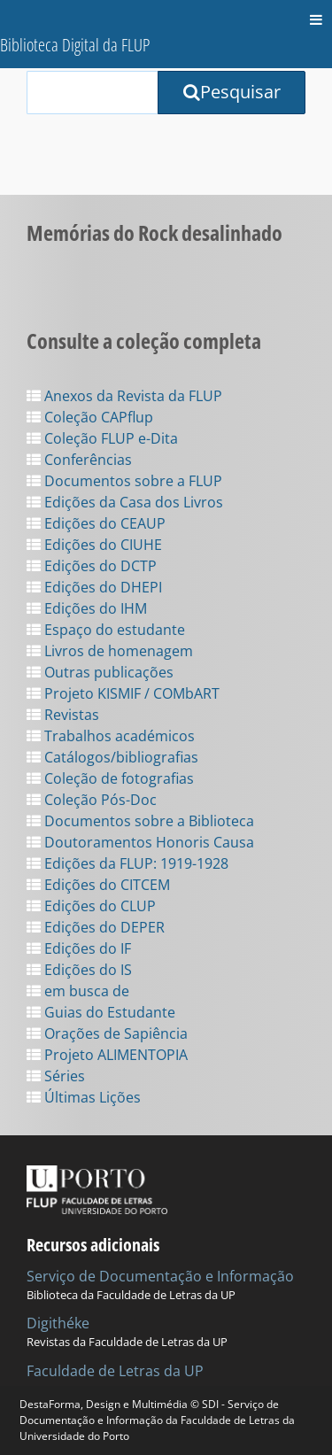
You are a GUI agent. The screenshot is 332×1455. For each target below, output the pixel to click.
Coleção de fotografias (110, 778)
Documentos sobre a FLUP (124, 481)
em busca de (78, 991)
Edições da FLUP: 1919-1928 (127, 863)
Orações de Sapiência (107, 1033)
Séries (56, 1076)
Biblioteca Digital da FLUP (75, 45)
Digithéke (58, 1323)
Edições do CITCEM (98, 884)
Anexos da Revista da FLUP (124, 396)
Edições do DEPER (96, 927)
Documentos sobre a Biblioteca (140, 821)
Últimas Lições (84, 1097)
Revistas (63, 714)
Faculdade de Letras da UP (115, 1371)
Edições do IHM (87, 608)
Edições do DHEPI (94, 587)
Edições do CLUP (91, 906)
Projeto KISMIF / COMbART (123, 693)
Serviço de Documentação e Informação (160, 1276)
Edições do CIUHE (94, 544)
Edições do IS (79, 969)
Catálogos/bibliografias (112, 757)
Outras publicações (100, 672)
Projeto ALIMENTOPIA (107, 1054)
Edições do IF (79, 948)
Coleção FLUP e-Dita (102, 438)
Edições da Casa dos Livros (125, 502)
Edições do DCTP (92, 566)
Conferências (79, 459)
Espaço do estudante (106, 629)
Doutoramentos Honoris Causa (140, 842)
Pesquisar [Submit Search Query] (232, 92)
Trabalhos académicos (111, 736)
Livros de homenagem (110, 651)
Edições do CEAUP (96, 523)
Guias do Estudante (101, 1012)
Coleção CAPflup (90, 417)
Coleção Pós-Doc (92, 799)
